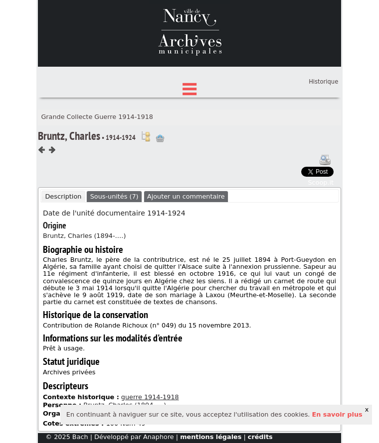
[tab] (63, 243)
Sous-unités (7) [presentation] (114, 242)
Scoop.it (321, 228)
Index (189, 120)
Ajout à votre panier (160, 184)
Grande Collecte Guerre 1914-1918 (97, 163)
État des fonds (189, 105)
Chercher (189, 89)
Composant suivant (52, 196)
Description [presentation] (63, 242)
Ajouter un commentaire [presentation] (186, 242)
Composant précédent (42, 196)
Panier (329, 121)
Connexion (322, 112)
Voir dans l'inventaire (146, 183)
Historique (323, 127)
